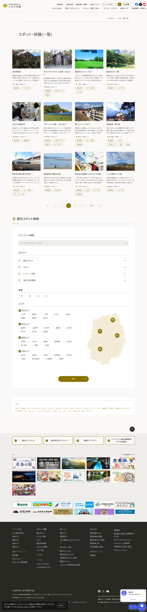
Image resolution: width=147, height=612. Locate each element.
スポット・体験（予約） (92, 8)
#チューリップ (67, 411)
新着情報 (135, 8)
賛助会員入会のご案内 (97, 540)
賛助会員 (70, 4)
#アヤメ (54, 411)
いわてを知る (58, 8)
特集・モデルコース (73, 8)
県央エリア (15, 536)
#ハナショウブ (47, 411)
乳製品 (47, 95)
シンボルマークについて (79, 602)
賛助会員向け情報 (96, 536)
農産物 (47, 144)
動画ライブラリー (65, 561)
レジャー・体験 (75, 273)
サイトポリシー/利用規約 (122, 543)
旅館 (128, 144)
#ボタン (72, 408)
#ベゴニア (52, 408)
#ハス (98, 408)
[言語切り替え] (128, 4)
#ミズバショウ (35, 408)
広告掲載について (129, 454)
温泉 (121, 144)
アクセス (115, 8)
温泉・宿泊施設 (75, 280)
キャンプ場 (26, 88)
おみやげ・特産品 (42, 547)
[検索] (119, 4)
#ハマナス (88, 411)
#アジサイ (59, 408)
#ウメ (39, 411)
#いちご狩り (18, 411)
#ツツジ (93, 408)
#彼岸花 (104, 408)
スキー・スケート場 (19, 194)
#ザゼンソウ (126, 408)
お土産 (119, 140)
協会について (95, 4)
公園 (87, 190)
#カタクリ (111, 408)
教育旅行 (60, 4)
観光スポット (75, 260)
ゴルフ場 (79, 92)
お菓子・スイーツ (59, 91)
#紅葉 (23, 408)
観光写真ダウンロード (67, 554)
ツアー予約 (40, 550)
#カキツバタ (76, 411)
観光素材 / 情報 (81, 4)
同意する (61, 605)
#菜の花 (118, 408)
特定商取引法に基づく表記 (122, 546)
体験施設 (26, 140)
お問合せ (143, 8)
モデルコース (16, 558)
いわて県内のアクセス (44, 567)
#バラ (28, 408)
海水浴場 (57, 190)
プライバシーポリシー (23, 607)
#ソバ (60, 411)
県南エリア (15, 540)
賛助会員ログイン (95, 533)
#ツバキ (66, 408)
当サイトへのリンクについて (122, 539)
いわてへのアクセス (43, 564)
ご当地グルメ (111, 144)
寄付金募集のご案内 (96, 547)
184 (91, 205)
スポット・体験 (41, 529)
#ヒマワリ (44, 408)
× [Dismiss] (144, 591)
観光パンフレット (65, 551)
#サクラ (17, 408)
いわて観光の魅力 (18, 533)
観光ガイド (125, 8)
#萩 (83, 411)
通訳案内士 (63, 536)
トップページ (111, 18)
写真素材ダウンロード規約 (68, 558)
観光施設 (16, 88)
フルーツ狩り (57, 144)
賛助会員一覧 (94, 543)
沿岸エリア (15, 543)
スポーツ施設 (90, 88)
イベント (106, 8)
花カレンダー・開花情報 (19, 562)
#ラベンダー (32, 411)
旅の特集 (15, 555)
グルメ (75, 267)
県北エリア (15, 547)
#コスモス (86, 408)
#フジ (25, 411)
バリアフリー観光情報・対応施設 (70, 565)
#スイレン (79, 408)
